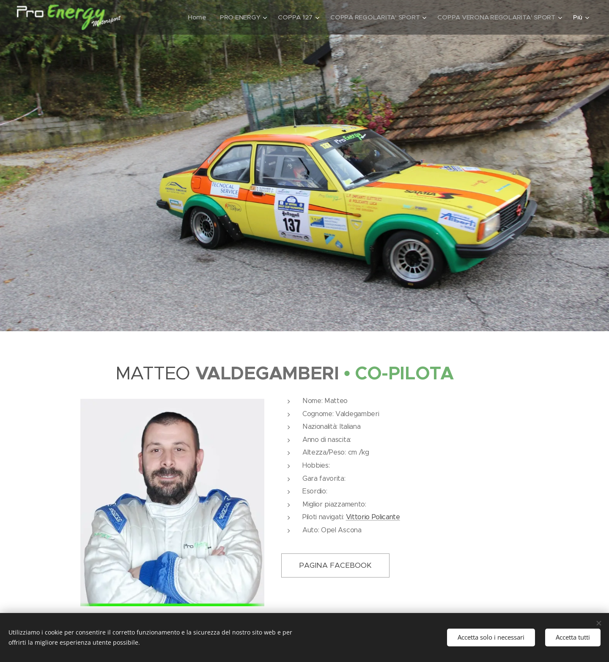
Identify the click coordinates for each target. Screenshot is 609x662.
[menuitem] (192, 17)
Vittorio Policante (373, 517)
